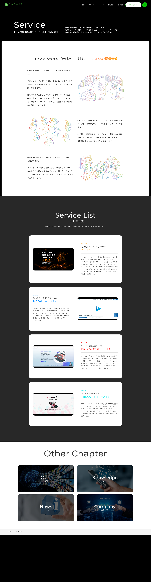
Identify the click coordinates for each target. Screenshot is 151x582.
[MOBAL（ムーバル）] (97, 308)
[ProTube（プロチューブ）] (53, 356)
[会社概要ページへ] (105, 507)
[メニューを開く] (144, 4)
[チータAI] (53, 259)
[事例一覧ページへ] (46, 478)
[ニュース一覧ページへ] (46, 507)
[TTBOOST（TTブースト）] (53, 404)
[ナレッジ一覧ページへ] (105, 478)
